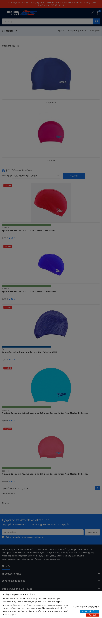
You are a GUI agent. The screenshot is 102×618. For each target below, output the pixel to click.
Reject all (92, 615)
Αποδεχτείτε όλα (89, 611)
